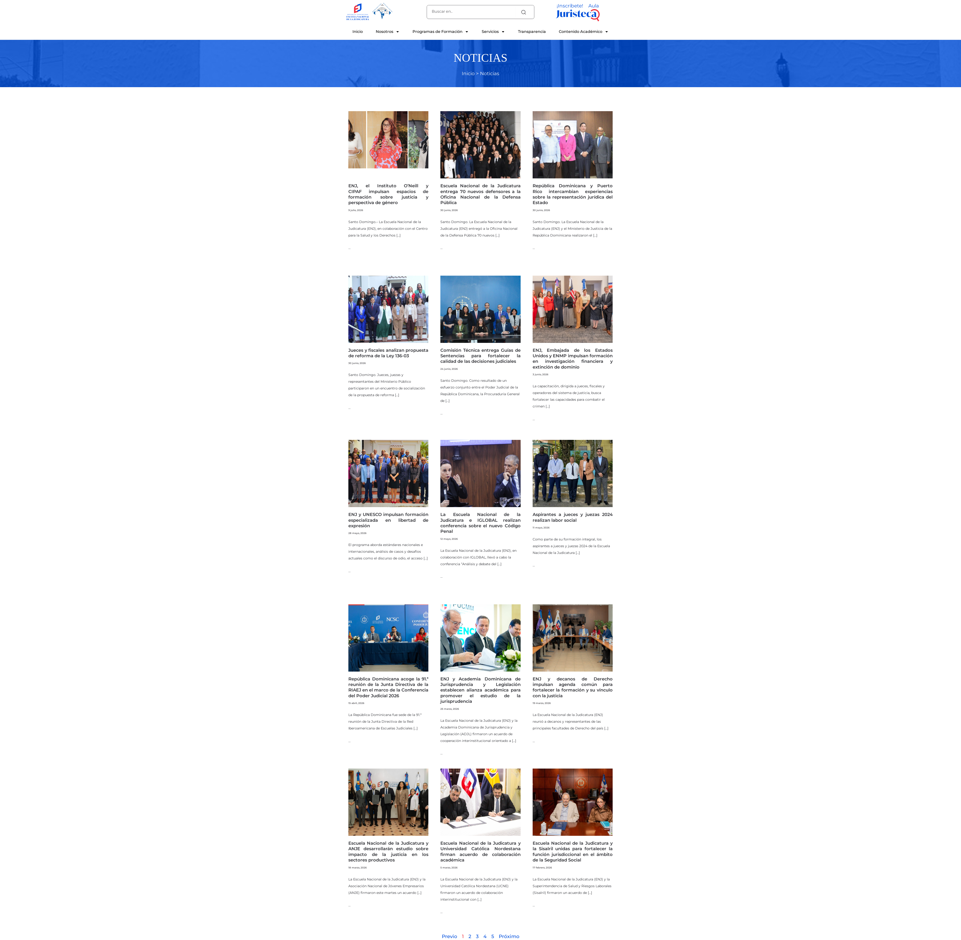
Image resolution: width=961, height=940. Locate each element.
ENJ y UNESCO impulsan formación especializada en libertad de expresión (388, 520)
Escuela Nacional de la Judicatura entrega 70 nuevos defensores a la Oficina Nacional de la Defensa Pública (480, 194)
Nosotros (388, 31)
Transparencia (532, 31)
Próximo (509, 936)
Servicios (493, 31)
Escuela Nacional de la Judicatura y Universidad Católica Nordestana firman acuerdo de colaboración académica (480, 852)
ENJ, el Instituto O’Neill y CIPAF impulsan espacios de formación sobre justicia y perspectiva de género (388, 194)
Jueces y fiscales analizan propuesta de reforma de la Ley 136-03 (388, 353)
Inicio (357, 31)
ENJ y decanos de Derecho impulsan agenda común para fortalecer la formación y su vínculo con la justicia (573, 687)
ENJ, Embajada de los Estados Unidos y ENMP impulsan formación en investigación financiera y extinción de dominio (573, 359)
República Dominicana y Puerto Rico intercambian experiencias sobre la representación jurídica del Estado (573, 194)
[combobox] (471, 11)
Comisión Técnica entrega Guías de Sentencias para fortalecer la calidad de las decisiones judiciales (480, 356)
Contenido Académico (584, 31)
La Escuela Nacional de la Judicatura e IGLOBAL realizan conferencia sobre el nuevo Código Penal (480, 523)
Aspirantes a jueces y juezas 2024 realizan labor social (573, 517)
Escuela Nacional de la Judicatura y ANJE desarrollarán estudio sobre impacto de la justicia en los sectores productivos (388, 852)
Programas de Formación (441, 31)
